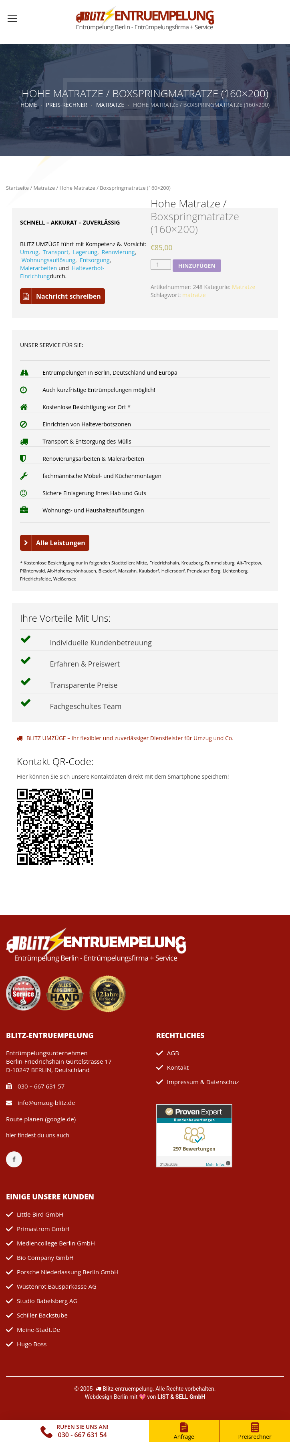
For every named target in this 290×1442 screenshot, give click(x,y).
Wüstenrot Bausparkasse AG (57, 1286)
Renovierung (118, 252)
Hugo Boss (31, 1344)
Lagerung (85, 252)
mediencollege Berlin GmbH (56, 1243)
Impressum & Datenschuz (203, 1082)
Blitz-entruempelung (128, 1389)
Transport (55, 252)
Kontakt (178, 1067)
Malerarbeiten (38, 268)
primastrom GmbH (43, 1229)
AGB (173, 1053)
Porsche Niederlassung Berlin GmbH (68, 1272)
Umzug (29, 252)
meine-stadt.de (38, 1330)
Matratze (110, 104)
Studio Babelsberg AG (47, 1301)
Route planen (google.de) (41, 1119)
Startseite (17, 187)
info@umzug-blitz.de (40, 1103)
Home (28, 104)
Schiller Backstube (42, 1315)
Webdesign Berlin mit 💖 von (145, 1397)
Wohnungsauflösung (48, 260)
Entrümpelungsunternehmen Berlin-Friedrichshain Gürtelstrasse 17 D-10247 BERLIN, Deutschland (59, 1061)
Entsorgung (95, 260)
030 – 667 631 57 (35, 1086)
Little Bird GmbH (40, 1214)
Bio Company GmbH (45, 1257)
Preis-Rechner (66, 104)
